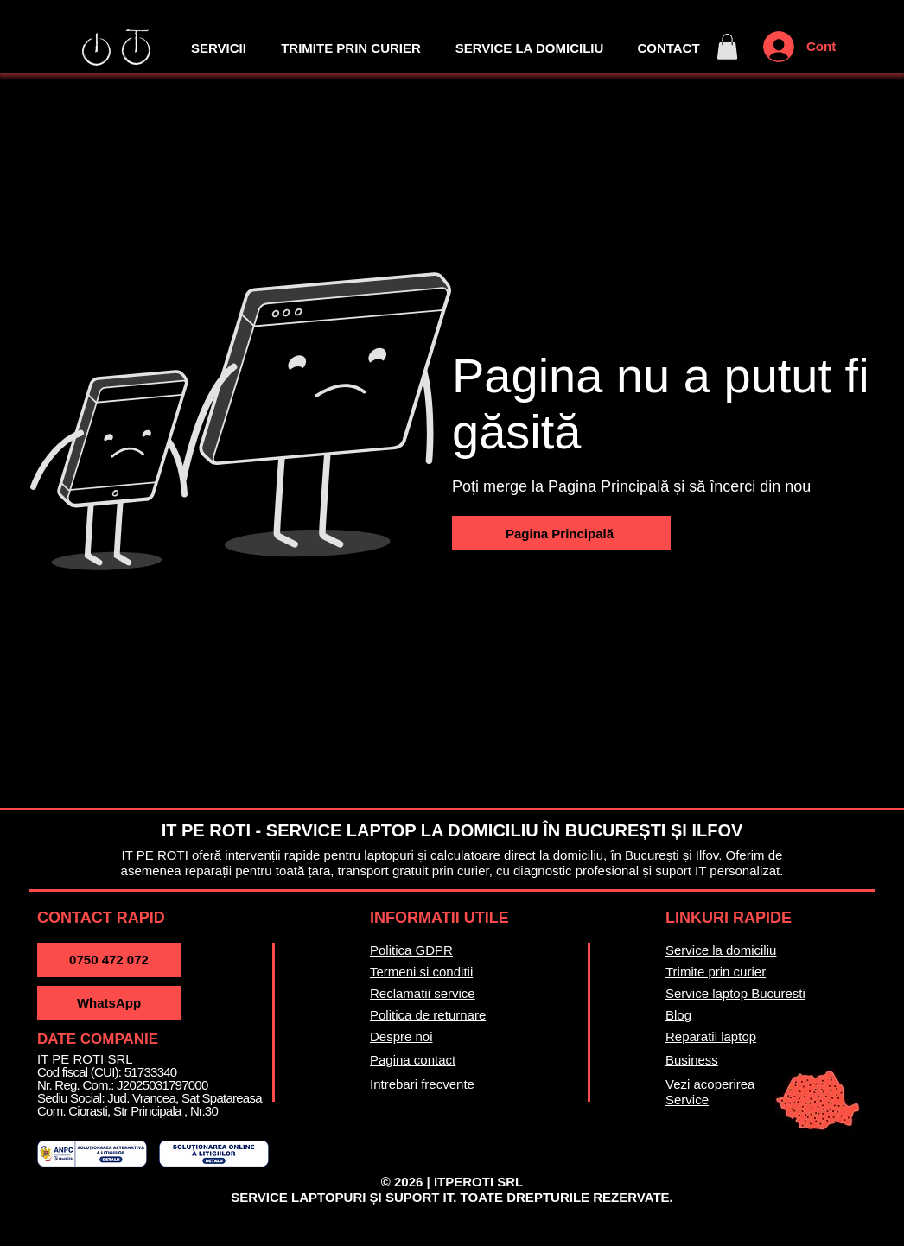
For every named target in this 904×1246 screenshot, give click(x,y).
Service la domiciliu (720, 950)
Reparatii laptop (710, 1036)
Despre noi (401, 1036)
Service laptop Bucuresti (735, 993)
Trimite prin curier (715, 971)
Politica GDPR (411, 950)
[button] (727, 47)
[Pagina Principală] (561, 533)
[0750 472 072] (109, 960)
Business (691, 1059)
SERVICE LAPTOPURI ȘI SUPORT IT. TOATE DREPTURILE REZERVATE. (451, 1197)
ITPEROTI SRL (478, 1181)
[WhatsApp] (109, 1003)
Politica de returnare (428, 1015)
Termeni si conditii (421, 971)
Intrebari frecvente (422, 1084)
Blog (678, 1015)
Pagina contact (412, 1059)
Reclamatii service (422, 993)
